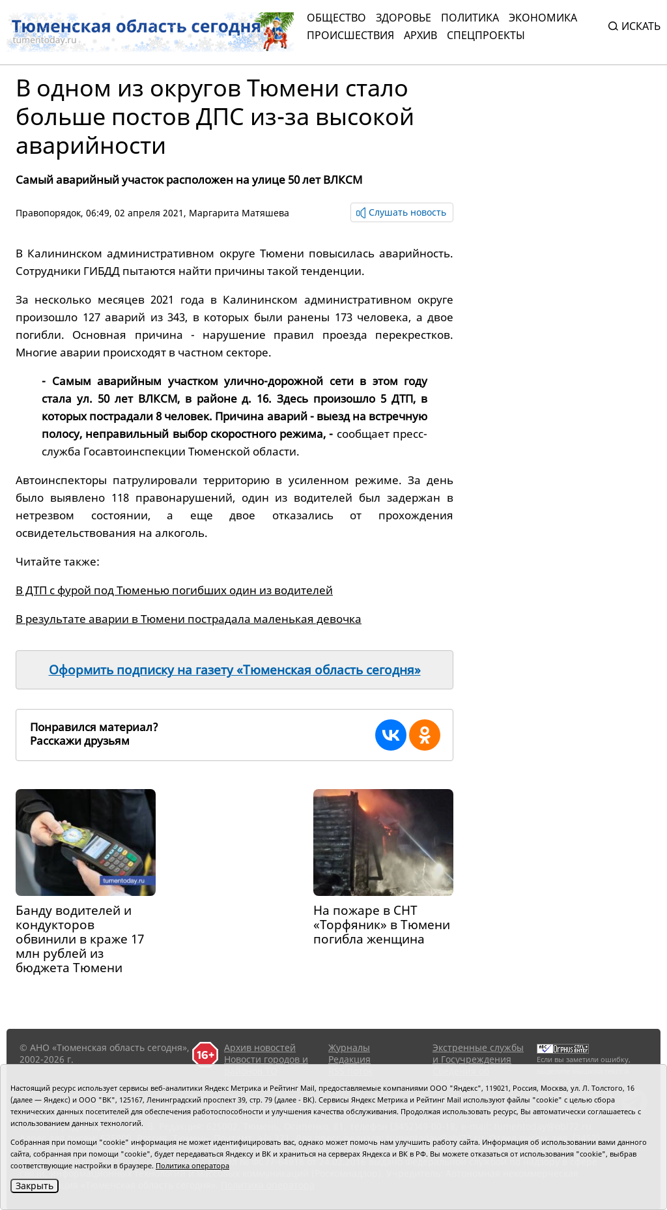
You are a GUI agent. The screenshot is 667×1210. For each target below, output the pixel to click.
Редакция (349, 1059)
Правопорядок (48, 213)
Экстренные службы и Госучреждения (478, 1053)
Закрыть (34, 1185)
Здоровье (403, 17)
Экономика (543, 17)
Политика (470, 17)
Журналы (349, 1047)
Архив (420, 35)
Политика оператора (192, 1165)
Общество (336, 17)
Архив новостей (260, 1047)
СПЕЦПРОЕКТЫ (486, 35)
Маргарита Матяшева (239, 213)
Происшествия (350, 35)
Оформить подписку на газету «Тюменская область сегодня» (235, 669)
